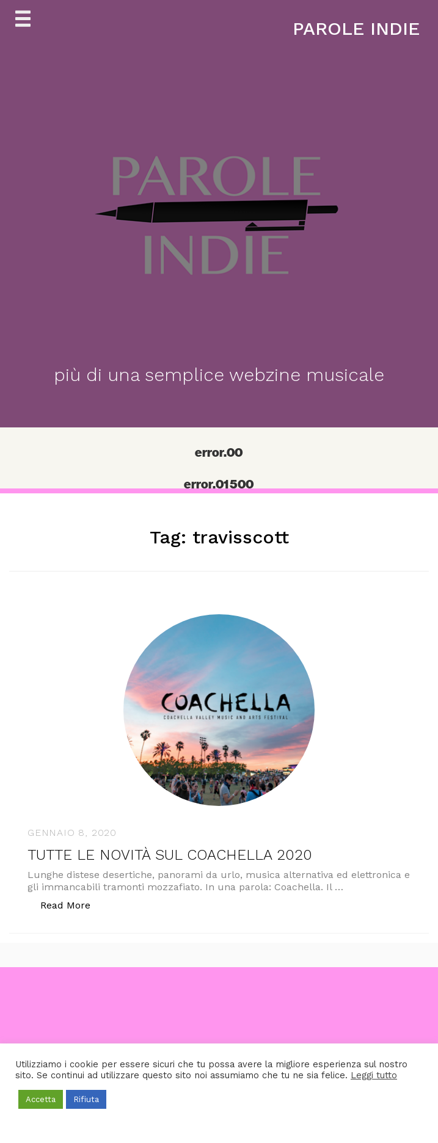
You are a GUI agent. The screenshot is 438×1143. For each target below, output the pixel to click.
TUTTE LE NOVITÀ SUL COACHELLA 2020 (169, 854)
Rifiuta (86, 1099)
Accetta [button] (41, 1099)
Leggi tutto (374, 1075)
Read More (71, 904)
